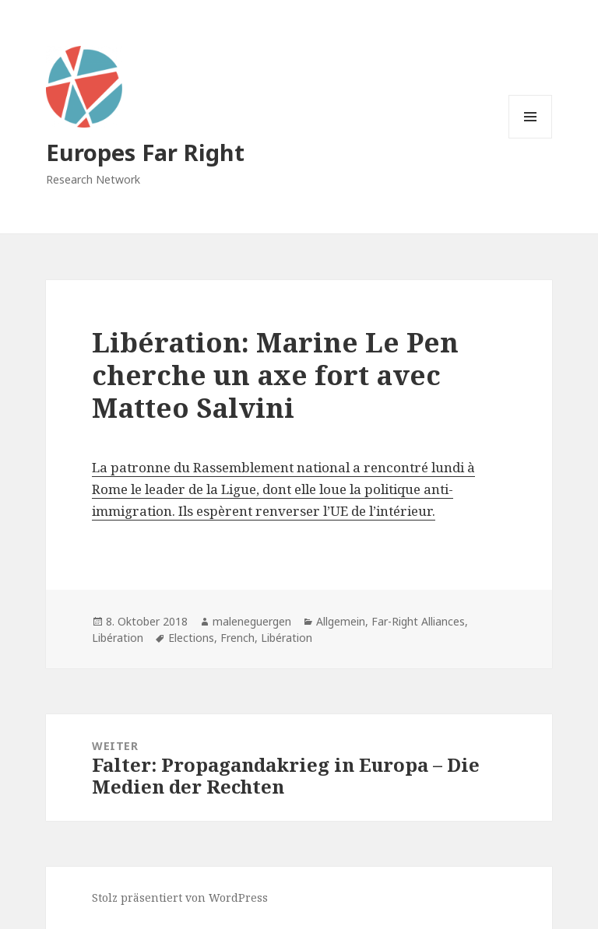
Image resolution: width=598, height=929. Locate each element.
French (237, 637)
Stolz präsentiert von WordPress (180, 897)
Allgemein (340, 621)
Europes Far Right (145, 152)
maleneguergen (252, 621)
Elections (191, 637)
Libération (117, 637)
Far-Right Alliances (418, 621)
